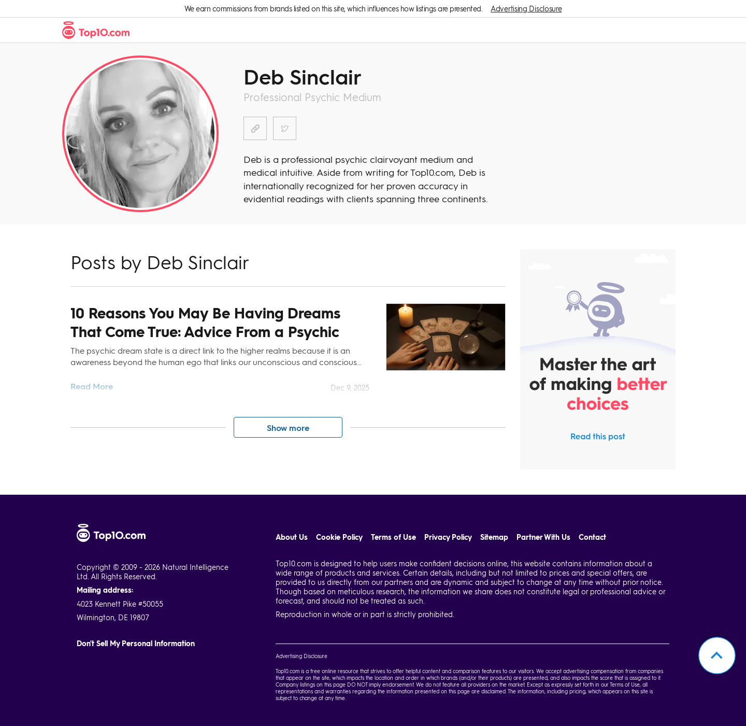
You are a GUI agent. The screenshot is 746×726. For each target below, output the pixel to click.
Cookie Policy (339, 537)
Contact (592, 537)
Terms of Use (393, 537)
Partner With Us (543, 537)
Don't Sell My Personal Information (136, 643)
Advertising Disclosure (526, 8)
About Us (292, 537)
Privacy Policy (448, 537)
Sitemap (494, 537)
